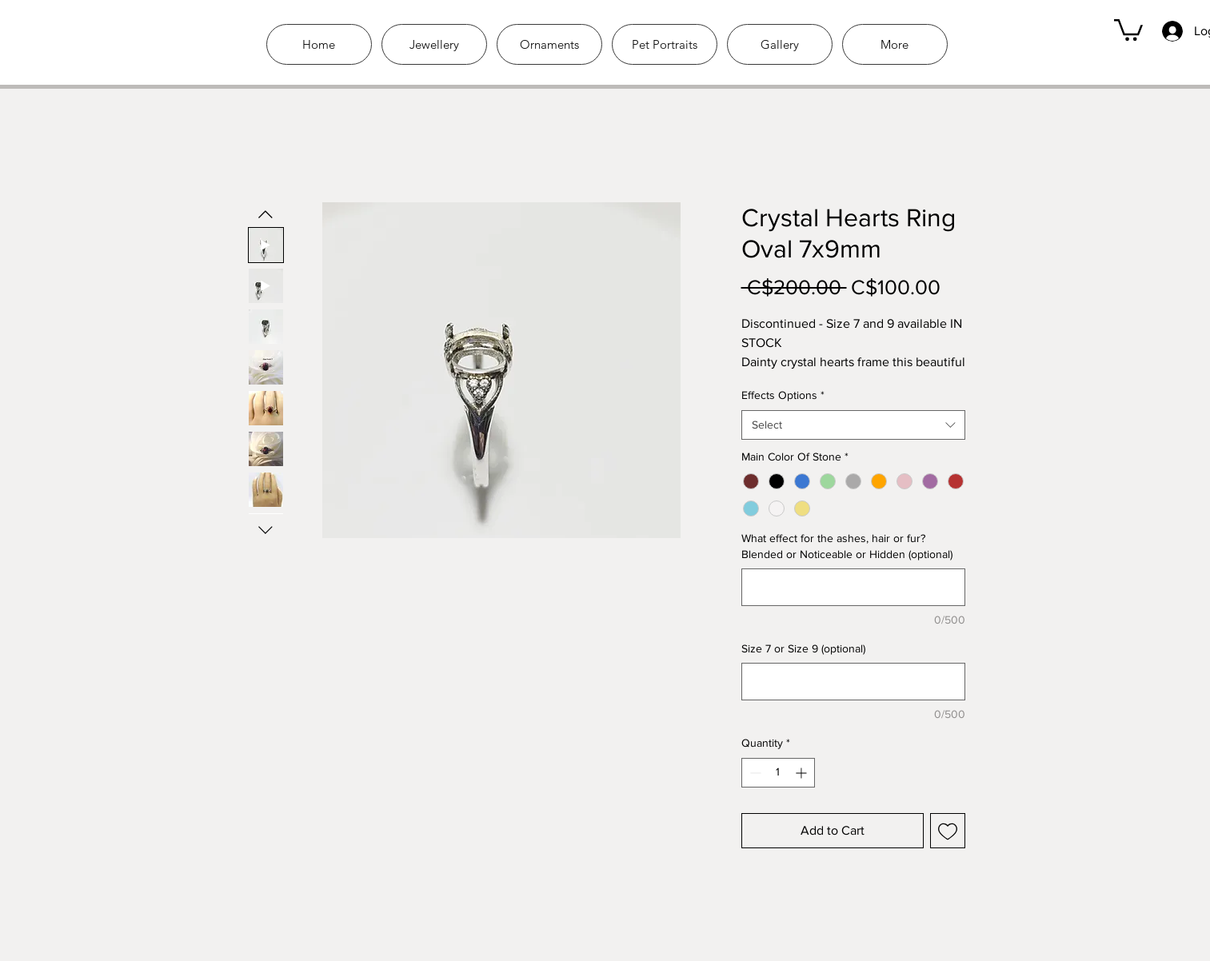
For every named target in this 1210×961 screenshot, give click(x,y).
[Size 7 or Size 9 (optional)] (853, 681)
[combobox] (853, 425)
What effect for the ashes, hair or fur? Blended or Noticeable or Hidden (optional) (846, 546)
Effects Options (783, 395)
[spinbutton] (778, 773)
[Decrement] (754, 773)
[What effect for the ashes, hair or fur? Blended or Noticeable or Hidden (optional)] (853, 587)
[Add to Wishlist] (947, 830)
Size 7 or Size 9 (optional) (803, 648)
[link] (1128, 29)
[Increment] (803, 773)
